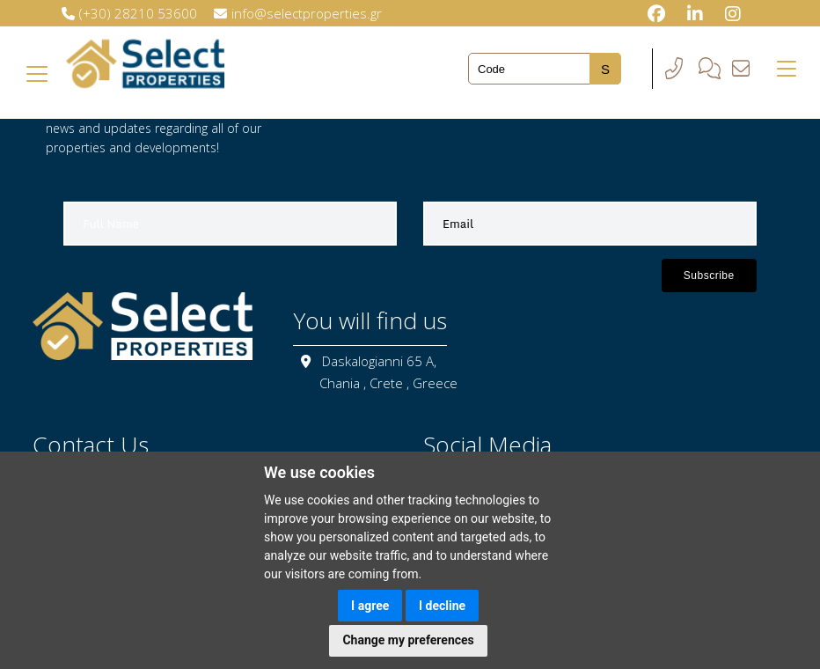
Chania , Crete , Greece (388, 383)
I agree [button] (370, 606)
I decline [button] (442, 606)
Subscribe (709, 275)
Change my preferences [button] (407, 640)
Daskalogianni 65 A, (379, 361)
